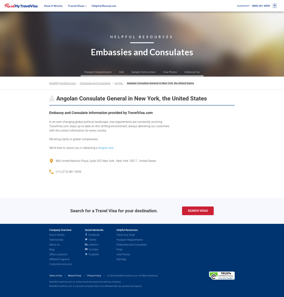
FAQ (121, 72)
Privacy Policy (94, 275)
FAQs (119, 249)
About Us (54, 244)
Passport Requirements (98, 72)
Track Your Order (125, 234)
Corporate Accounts (60, 264)
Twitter (90, 239)
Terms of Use (55, 275)
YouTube (91, 249)
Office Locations (58, 254)
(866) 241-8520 (261, 5)
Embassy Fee (192, 72)
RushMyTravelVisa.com (62, 83)
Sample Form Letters (143, 72)
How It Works (53, 5)
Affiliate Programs (59, 259)
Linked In (91, 244)
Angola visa (105, 148)
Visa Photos (170, 72)
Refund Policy (75, 275)
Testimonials (56, 239)
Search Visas (198, 210)
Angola (119, 83)
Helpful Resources (104, 5)
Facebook (92, 234)
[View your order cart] (275, 6)
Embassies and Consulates (95, 83)
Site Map (121, 259)
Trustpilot (92, 254)
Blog (51, 249)
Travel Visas (77, 5)
